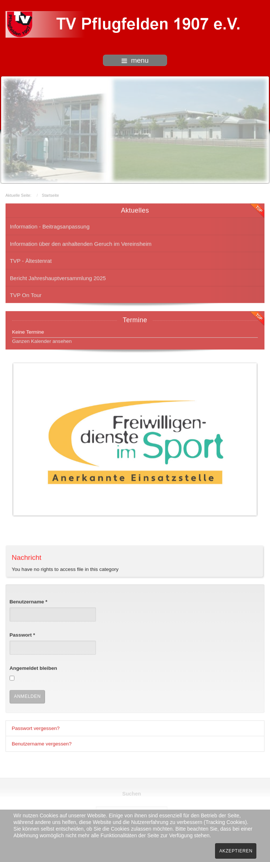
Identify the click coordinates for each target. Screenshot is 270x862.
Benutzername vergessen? (42, 743)
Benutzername (29, 601)
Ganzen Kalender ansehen (42, 340)
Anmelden (27, 695)
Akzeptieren (235, 851)
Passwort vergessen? (36, 727)
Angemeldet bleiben (33, 667)
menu (135, 60)
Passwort (22, 634)
